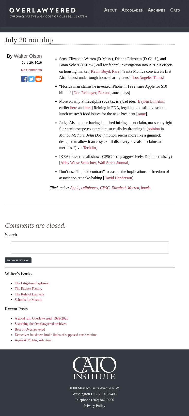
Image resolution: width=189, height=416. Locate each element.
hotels (145, 188)
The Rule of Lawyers (29, 294)
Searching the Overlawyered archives (40, 324)
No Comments (31, 70)
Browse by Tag (18, 260)
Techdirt (89, 148)
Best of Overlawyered (30, 329)
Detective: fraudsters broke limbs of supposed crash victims (56, 335)
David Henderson (118, 178)
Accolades (132, 10)
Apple (74, 188)
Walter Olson (28, 56)
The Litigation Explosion (32, 283)
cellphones (89, 188)
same (142, 114)
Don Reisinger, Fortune (92, 93)
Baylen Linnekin (151, 101)
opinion (154, 129)
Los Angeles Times (148, 77)
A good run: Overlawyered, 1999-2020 (41, 318)
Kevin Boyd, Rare (105, 71)
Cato (175, 10)
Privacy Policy (94, 406)
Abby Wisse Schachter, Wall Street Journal (94, 163)
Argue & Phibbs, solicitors (33, 340)
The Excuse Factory (28, 289)
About (110, 10)
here (73, 108)
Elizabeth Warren (125, 188)
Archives (156, 10)
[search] (84, 248)
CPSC (105, 188)
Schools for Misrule (28, 300)
